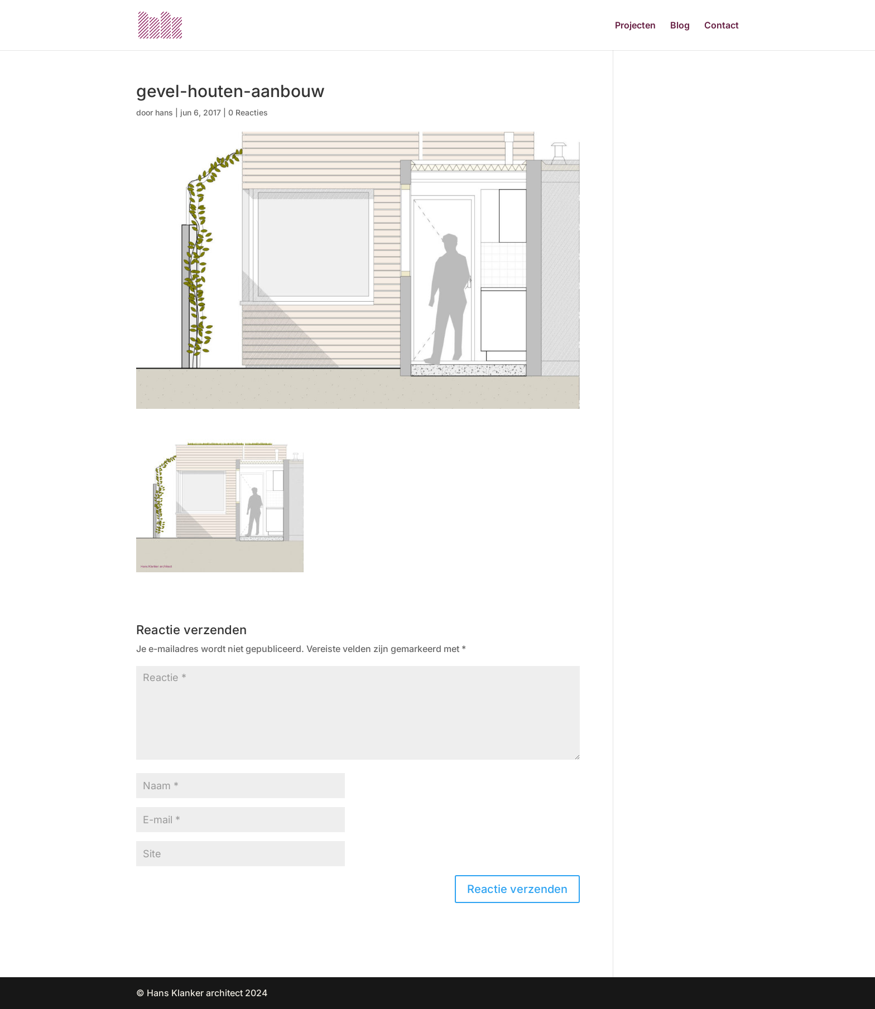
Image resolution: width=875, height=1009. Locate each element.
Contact (721, 26)
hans (164, 112)
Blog (680, 26)
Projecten (635, 26)
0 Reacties (248, 112)
